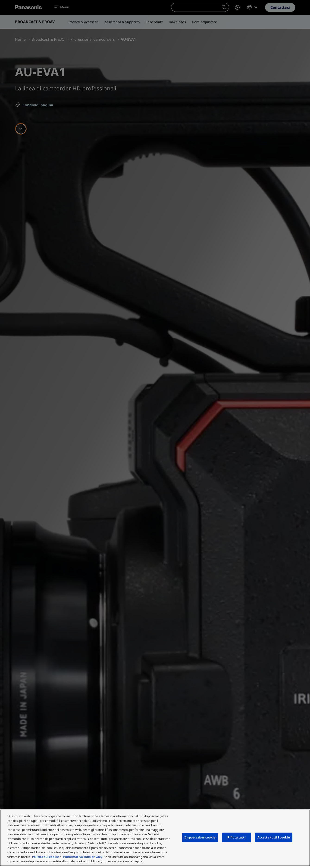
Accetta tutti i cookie (273, 837)
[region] (155, 837)
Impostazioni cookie (200, 837)
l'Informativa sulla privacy (82, 857)
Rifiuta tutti (236, 837)
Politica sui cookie (45, 857)
